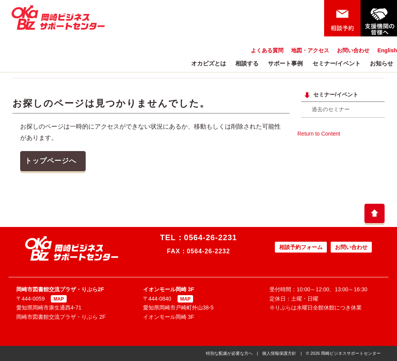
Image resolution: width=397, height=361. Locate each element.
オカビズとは (208, 63)
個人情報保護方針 (279, 353)
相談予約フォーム (301, 247)
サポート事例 (285, 63)
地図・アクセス (310, 50)
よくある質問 (267, 50)
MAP (59, 299)
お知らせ (381, 63)
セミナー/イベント (336, 63)
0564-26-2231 (210, 237)
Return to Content (318, 134)
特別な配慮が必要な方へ (229, 353)
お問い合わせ (353, 50)
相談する (247, 63)
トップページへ (50, 161)
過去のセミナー (331, 109)
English (387, 50)
